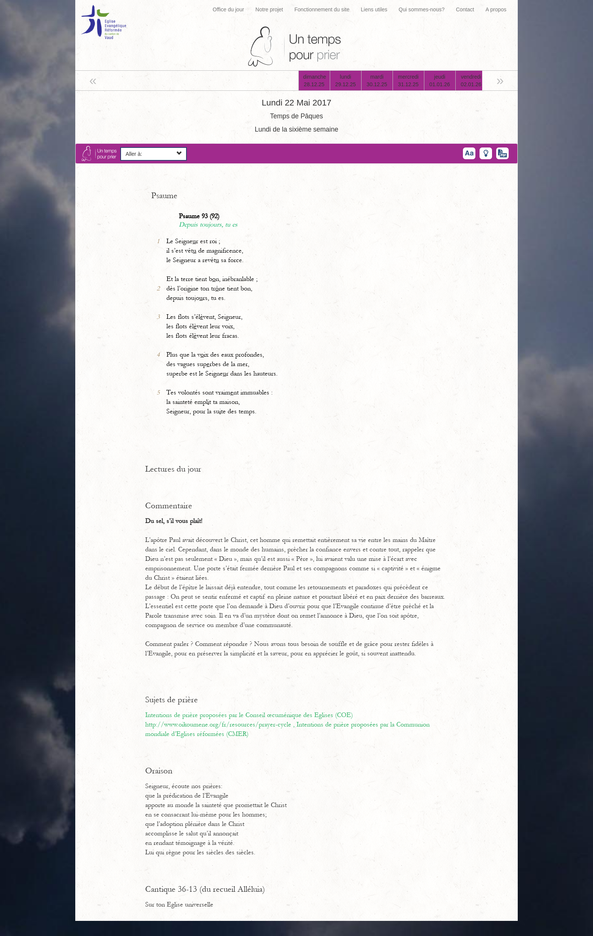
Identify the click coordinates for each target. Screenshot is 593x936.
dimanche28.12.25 (314, 80)
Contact (465, 9)
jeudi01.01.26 (439, 80)
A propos (496, 9)
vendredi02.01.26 (471, 80)
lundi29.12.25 (345, 80)
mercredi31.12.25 (408, 80)
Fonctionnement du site (322, 9)
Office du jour (228, 9)
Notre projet (269, 9)
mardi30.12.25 (376, 80)
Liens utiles (374, 9)
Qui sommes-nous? (421, 9)
